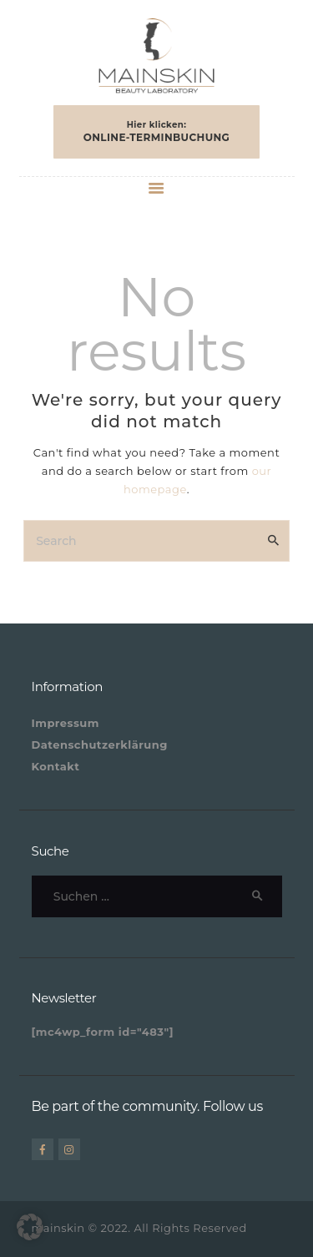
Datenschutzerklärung (100, 744)
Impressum (65, 722)
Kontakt (56, 766)
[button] (30, 1227)
